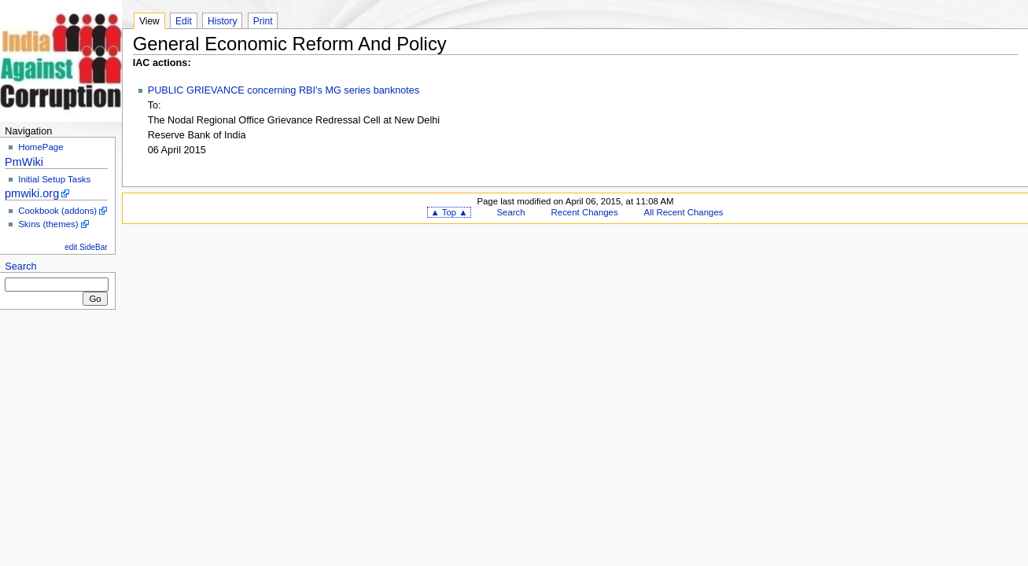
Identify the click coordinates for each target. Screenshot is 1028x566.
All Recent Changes (684, 212)
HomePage (40, 147)
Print (263, 21)
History (222, 21)
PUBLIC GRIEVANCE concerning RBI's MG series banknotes (284, 90)
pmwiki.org (32, 193)
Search (20, 266)
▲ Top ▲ (448, 212)
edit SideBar (85, 247)
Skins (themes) (48, 224)
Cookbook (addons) (57, 210)
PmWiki (24, 162)
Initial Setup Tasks (54, 179)
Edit (183, 21)
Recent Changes (584, 212)
